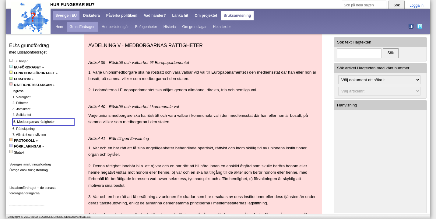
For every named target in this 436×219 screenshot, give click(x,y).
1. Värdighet (21, 97)
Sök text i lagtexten (354, 42)
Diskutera (91, 15)
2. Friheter (20, 103)
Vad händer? (155, 15)
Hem (59, 27)
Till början (18, 61)
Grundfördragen (82, 27)
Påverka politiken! (122, 15)
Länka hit (180, 15)
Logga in (417, 5)
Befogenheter (146, 27)
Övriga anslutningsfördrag (28, 170)
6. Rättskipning (23, 128)
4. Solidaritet (21, 114)
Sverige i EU (66, 15)
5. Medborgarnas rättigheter (34, 121)
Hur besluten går (115, 27)
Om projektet (206, 15)
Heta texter (222, 27)
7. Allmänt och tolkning (29, 134)
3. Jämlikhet (21, 109)
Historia (170, 27)
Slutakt (16, 152)
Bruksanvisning (237, 15)
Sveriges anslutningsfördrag (30, 164)
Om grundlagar (194, 27)
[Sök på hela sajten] (364, 5)
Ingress (17, 91)
